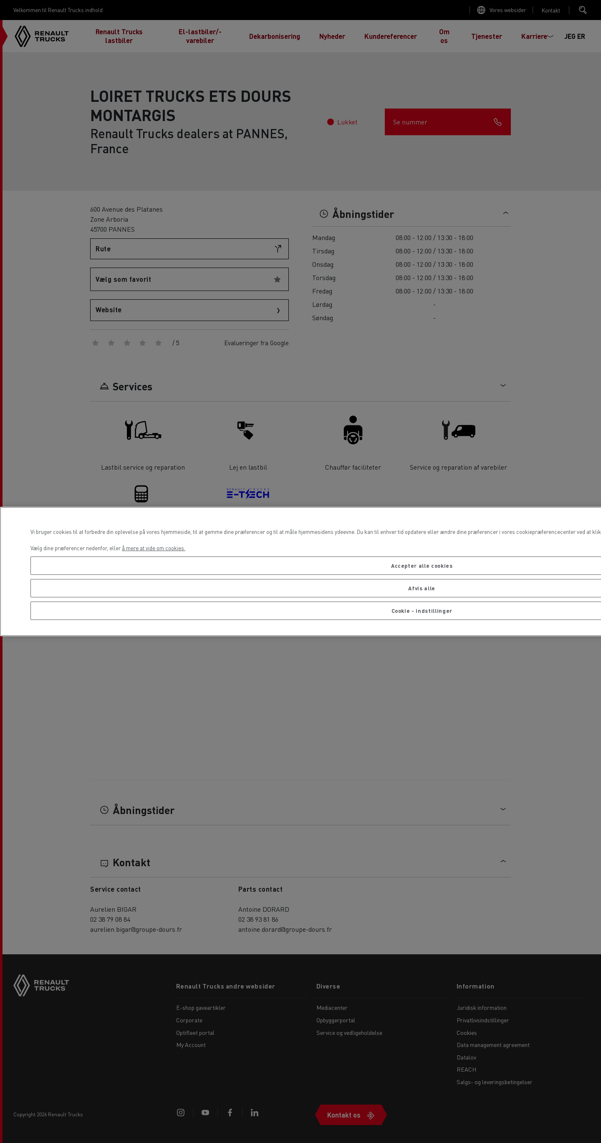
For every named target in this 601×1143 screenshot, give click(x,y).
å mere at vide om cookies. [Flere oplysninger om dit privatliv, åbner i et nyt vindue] (153, 547)
